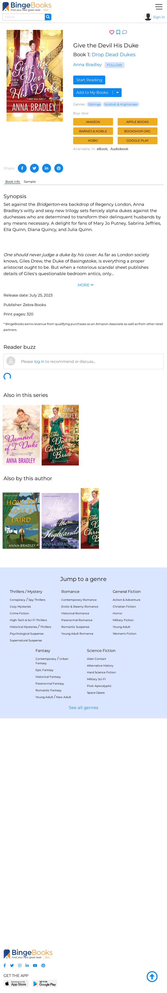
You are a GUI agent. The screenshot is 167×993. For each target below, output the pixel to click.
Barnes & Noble (93, 131)
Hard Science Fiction (101, 672)
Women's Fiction (124, 633)
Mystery (34, 591)
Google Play (137, 140)
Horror (117, 613)
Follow (114, 65)
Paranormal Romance (76, 620)
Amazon (93, 122)
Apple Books (137, 122)
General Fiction (127, 591)
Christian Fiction (124, 606)
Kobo (93, 140)
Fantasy (43, 650)
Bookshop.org (137, 131)
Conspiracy (17, 599)
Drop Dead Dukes (113, 54)
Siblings (94, 104)
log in (39, 361)
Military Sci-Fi (96, 679)
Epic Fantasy (45, 670)
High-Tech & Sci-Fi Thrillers (28, 620)
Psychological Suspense (27, 633)
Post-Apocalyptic (99, 686)
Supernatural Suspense (26, 640)
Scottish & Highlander (121, 104)
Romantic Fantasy (49, 690)
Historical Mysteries (23, 627)
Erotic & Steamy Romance (79, 606)
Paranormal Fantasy (50, 683)
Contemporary (46, 659)
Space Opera (96, 692)
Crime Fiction (19, 613)
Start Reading (89, 80)
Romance (70, 591)
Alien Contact (96, 659)
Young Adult (121, 627)
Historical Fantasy (48, 676)
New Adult (63, 697)
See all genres (83, 707)
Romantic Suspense (75, 627)
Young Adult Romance (77, 633)
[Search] (48, 17)
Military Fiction (123, 620)
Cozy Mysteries (20, 606)
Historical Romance (75, 613)
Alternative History (100, 665)
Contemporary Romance (79, 599)
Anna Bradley (87, 64)
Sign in (159, 17)
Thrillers (17, 591)
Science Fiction (101, 650)
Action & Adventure (126, 599)
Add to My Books (97, 92)
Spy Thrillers (37, 599)
